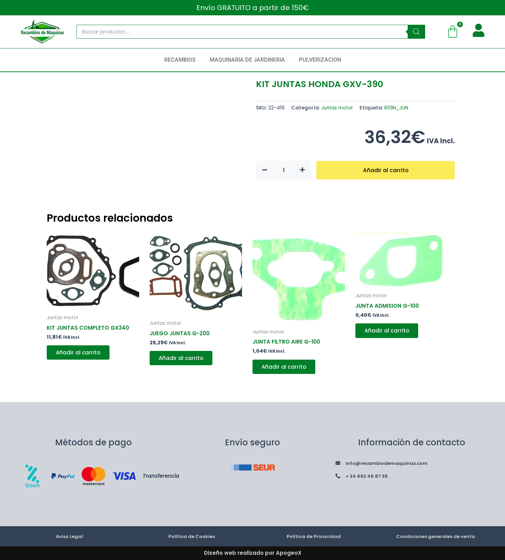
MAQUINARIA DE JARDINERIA (247, 59)
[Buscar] (416, 32)
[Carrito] (453, 32)
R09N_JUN (400, 107)
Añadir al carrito (385, 170)
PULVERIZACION (320, 59)
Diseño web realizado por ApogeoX (252, 553)
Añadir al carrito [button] (80, 354)
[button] (181, 60)
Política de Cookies (191, 536)
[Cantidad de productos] (283, 170)
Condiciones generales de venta (435, 536)
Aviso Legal (69, 536)
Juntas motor (338, 107)
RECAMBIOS (180, 59)
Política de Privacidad (314, 536)
